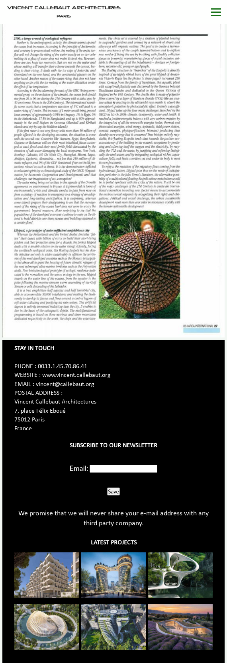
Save (113, 491)
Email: (79, 468)
